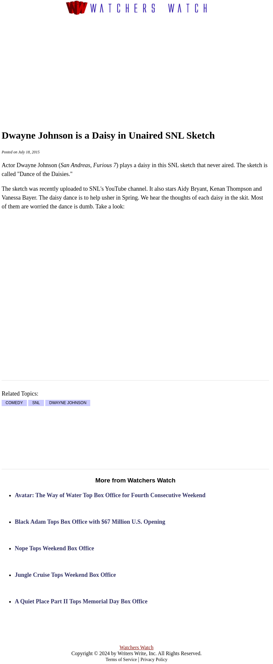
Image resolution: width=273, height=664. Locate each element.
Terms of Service (121, 659)
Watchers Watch (136, 647)
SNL (36, 403)
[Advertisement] (146, 66)
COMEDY (14, 403)
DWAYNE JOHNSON (67, 403)
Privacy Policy (153, 659)
